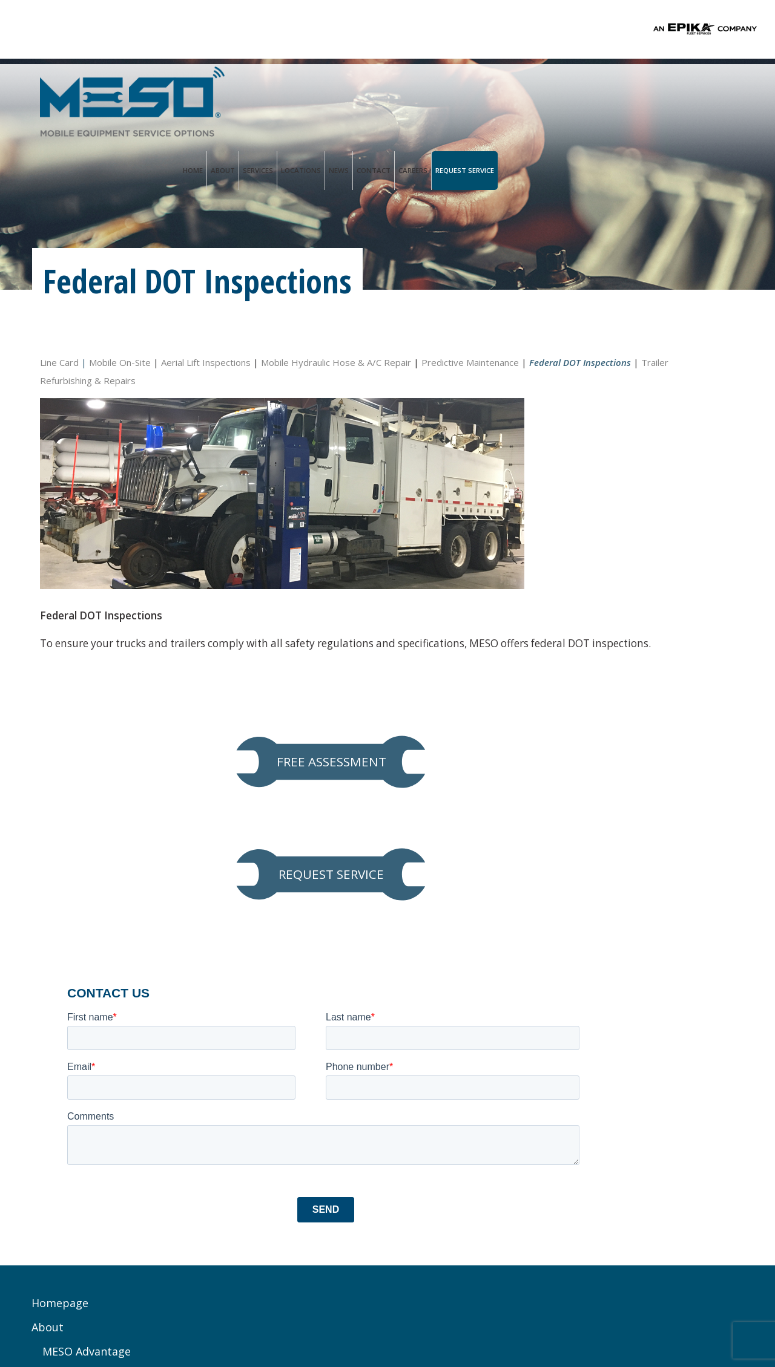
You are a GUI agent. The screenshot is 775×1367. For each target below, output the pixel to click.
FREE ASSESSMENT (627, 382)
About (460, 90)
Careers (650, 90)
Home (430, 90)
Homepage (60, 950)
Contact (611, 90)
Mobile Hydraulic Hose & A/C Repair (336, 360)
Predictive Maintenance (104, 1143)
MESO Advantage (87, 998)
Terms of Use (346, 1323)
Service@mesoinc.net (293, 1075)
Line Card (59, 360)
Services (495, 90)
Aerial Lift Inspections (206, 360)
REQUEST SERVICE (626, 458)
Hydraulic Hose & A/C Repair (116, 1119)
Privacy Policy (281, 1323)
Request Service (702, 90)
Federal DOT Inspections (107, 1168)
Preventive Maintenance (105, 1071)
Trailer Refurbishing (95, 1192)
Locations (538, 90)
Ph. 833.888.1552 (280, 1062)
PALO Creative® (484, 1323)
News (576, 90)
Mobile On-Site (119, 360)
